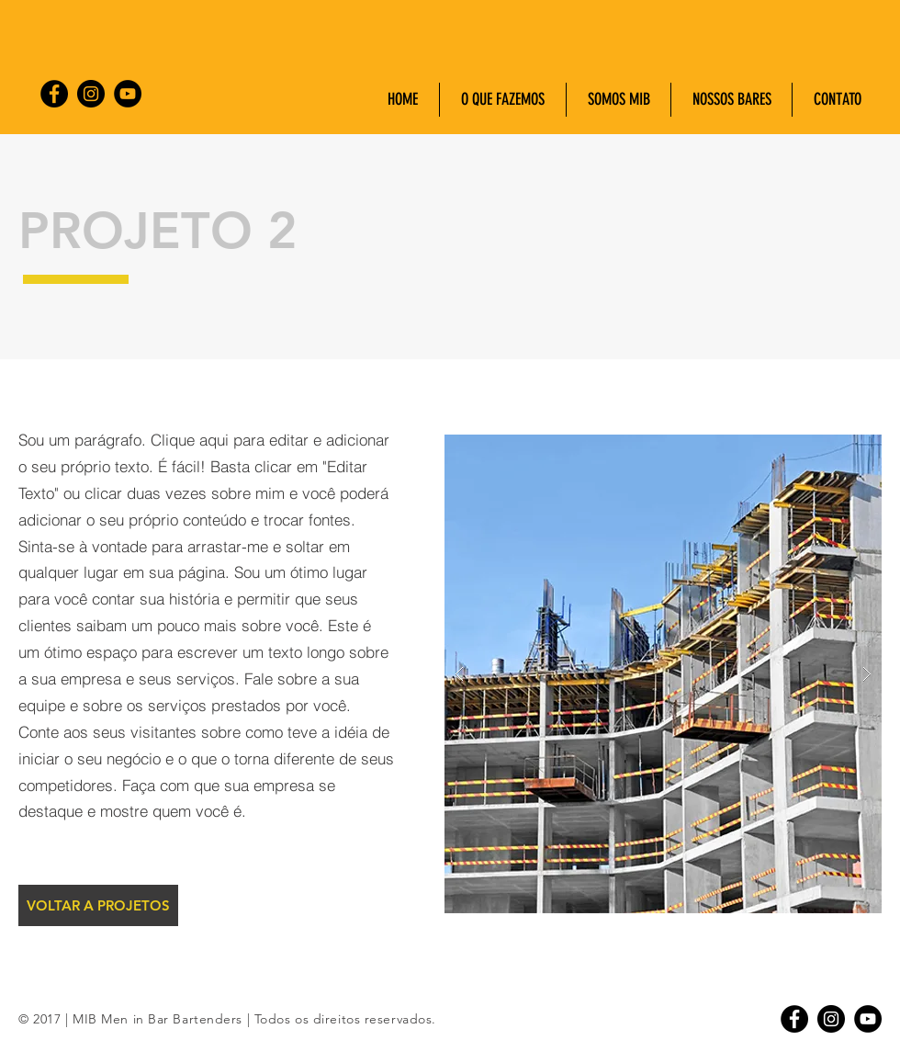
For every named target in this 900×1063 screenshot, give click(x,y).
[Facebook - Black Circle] (54, 93)
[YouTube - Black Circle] (127, 93)
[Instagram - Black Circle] (91, 93)
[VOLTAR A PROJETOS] (98, 905)
